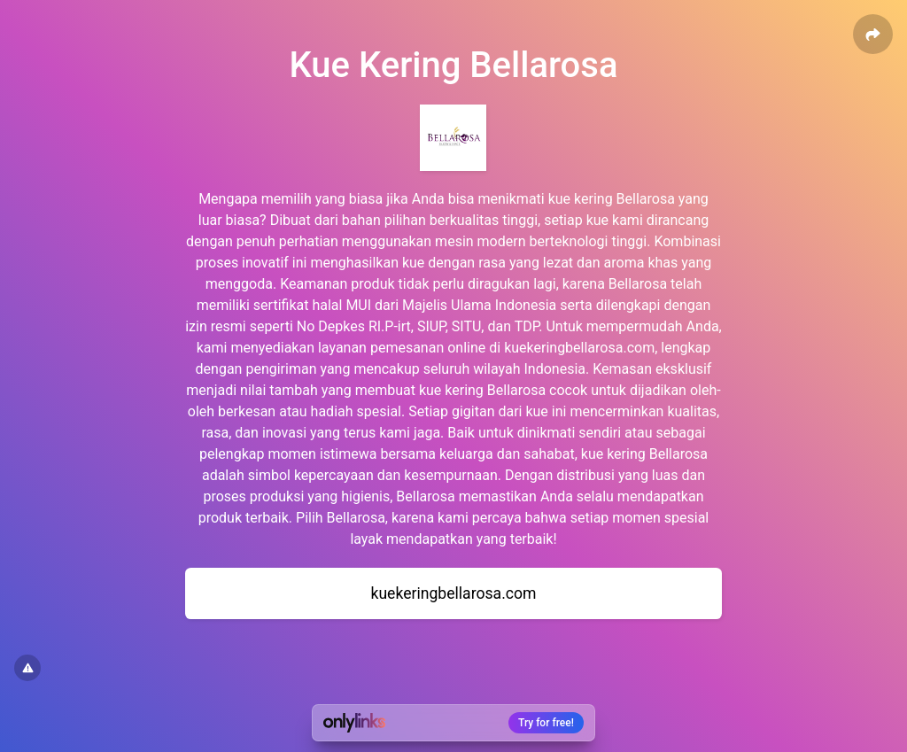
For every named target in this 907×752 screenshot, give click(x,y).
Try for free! (546, 723)
